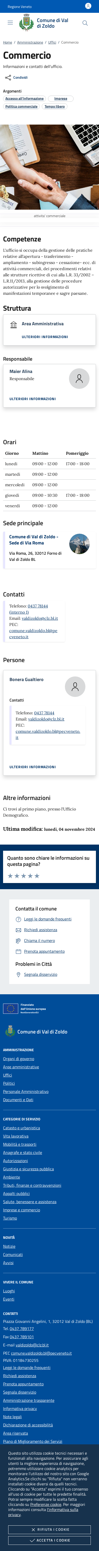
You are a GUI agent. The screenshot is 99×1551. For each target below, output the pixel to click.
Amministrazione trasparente (28, 1400)
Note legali (12, 1417)
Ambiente (11, 1177)
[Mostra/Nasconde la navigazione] (10, 22)
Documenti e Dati (18, 1100)
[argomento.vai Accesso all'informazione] (24, 98)
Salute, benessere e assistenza (29, 1202)
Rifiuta (49, 1530)
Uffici (52, 42)
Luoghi (9, 1291)
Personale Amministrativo (25, 1091)
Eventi (8, 1299)
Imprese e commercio (21, 1210)
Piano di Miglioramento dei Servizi (32, 1441)
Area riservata (15, 1433)
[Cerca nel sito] (85, 23)
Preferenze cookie (45, 1504)
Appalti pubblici (16, 1193)
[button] (20, 6)
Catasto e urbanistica (21, 1128)
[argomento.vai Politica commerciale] (21, 106)
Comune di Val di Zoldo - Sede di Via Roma (33, 539)
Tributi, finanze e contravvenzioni (32, 1185)
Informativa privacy (20, 1408)
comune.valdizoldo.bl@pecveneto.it (41, 1353)
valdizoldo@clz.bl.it (40, 618)
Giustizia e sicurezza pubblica (28, 1169)
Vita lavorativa (15, 1136)
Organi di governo (18, 1059)
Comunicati (13, 1254)
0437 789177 (22, 1328)
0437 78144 (44, 712)
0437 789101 (22, 1337)
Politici (9, 1083)
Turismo (10, 1218)
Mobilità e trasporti (19, 1144)
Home (7, 42)
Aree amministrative (21, 1067)
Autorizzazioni (15, 1161)
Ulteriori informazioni (45, 336)
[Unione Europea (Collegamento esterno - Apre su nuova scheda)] (49, 1009)
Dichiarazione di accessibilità (28, 1425)
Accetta (49, 1540)
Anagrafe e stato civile (22, 1152)
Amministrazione (30, 42)
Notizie (9, 1246)
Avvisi (8, 1263)
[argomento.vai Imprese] (60, 98)
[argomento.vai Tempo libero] (55, 106)
